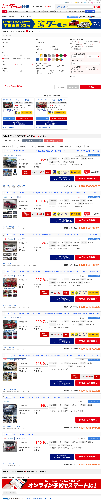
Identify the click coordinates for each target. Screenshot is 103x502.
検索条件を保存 (61, 87)
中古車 (4, 11)
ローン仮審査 (91, 69)
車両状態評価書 (26, 113)
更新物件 (60, 71)
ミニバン (21, 11)
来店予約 (39, 66)
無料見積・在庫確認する (24, 118)
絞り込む (90, 87)
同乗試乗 (60, 66)
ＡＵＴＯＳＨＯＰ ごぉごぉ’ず (12, 426)
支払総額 (5, 58)
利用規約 (35, 498)
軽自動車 (15, 11)
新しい (10, 146)
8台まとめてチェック (9, 141)
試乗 (48, 66)
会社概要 (29, 498)
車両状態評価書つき (91, 42)
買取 (83, 11)
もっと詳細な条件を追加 (14, 86)
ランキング (58, 11)
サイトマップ (70, 2)
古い (15, 146)
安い (27, 146)
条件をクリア (73, 87)
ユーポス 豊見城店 (8, 127)
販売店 (63, 7)
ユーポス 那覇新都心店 (43, 127)
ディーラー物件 (76, 46)
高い (33, 146)
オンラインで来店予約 (18, 123)
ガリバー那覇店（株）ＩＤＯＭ (12, 227)
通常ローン (75, 69)
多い (66, 146)
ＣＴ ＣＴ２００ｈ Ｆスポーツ (22, 434)
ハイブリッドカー (52, 73)
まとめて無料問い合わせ (53, 141)
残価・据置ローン (78, 71)
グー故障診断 (75, 44)
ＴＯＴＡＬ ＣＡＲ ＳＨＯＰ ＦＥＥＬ (14, 185)
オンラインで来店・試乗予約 (62, 220)
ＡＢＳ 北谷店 (7, 264)
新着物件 (50, 71)
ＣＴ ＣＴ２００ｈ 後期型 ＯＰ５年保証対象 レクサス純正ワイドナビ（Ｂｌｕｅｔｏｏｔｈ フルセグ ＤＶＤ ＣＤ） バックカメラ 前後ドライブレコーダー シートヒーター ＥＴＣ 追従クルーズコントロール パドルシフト (56, 355)
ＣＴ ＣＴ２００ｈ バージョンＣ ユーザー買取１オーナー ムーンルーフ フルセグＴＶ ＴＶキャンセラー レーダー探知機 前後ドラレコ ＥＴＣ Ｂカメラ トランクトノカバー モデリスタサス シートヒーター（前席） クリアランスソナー (56, 234)
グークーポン (89, 46)
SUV (27, 11)
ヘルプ (88, 2)
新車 (38, 71)
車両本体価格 (15, 58)
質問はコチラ (80, 2)
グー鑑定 (51, 11)
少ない (72, 146)
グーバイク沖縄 (90, 11)
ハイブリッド (33, 11)
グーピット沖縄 (76, 11)
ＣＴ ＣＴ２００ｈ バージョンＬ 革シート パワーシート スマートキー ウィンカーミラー (43, 397)
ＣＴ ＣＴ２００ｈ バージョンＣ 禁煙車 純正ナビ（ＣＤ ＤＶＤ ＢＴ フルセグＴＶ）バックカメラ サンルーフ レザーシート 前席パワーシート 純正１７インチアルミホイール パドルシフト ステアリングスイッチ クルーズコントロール (56, 193)
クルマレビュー (66, 11)
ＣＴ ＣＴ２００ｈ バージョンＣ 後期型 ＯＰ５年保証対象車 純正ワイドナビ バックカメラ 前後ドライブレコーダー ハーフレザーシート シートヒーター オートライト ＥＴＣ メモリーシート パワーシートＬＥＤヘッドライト (18, 100)
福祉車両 (40, 11)
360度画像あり (75, 49)
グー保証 (88, 44)
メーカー (9, 11)
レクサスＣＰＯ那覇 (8, 463)
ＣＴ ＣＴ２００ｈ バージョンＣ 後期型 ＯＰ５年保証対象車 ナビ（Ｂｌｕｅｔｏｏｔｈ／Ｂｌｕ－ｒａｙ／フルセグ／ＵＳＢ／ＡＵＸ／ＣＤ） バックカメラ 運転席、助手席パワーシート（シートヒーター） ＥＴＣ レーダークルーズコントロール (51, 100)
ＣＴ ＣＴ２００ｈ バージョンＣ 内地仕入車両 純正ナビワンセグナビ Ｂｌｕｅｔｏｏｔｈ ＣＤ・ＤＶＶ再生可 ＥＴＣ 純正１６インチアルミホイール (56, 151)
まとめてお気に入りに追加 (33, 141)
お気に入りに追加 (97, 2)
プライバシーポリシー (45, 498)
